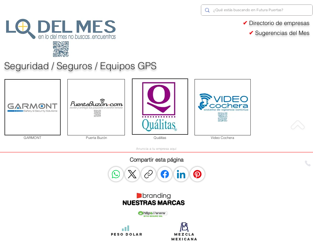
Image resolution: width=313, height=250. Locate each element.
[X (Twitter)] (132, 174)
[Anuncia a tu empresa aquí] (156, 148)
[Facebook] (164, 174)
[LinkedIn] (181, 174)
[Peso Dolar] (125, 228)
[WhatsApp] (116, 174)
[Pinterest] (197, 174)
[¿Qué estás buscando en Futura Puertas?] (256, 10)
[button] (153, 214)
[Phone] (307, 163)
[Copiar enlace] (148, 174)
